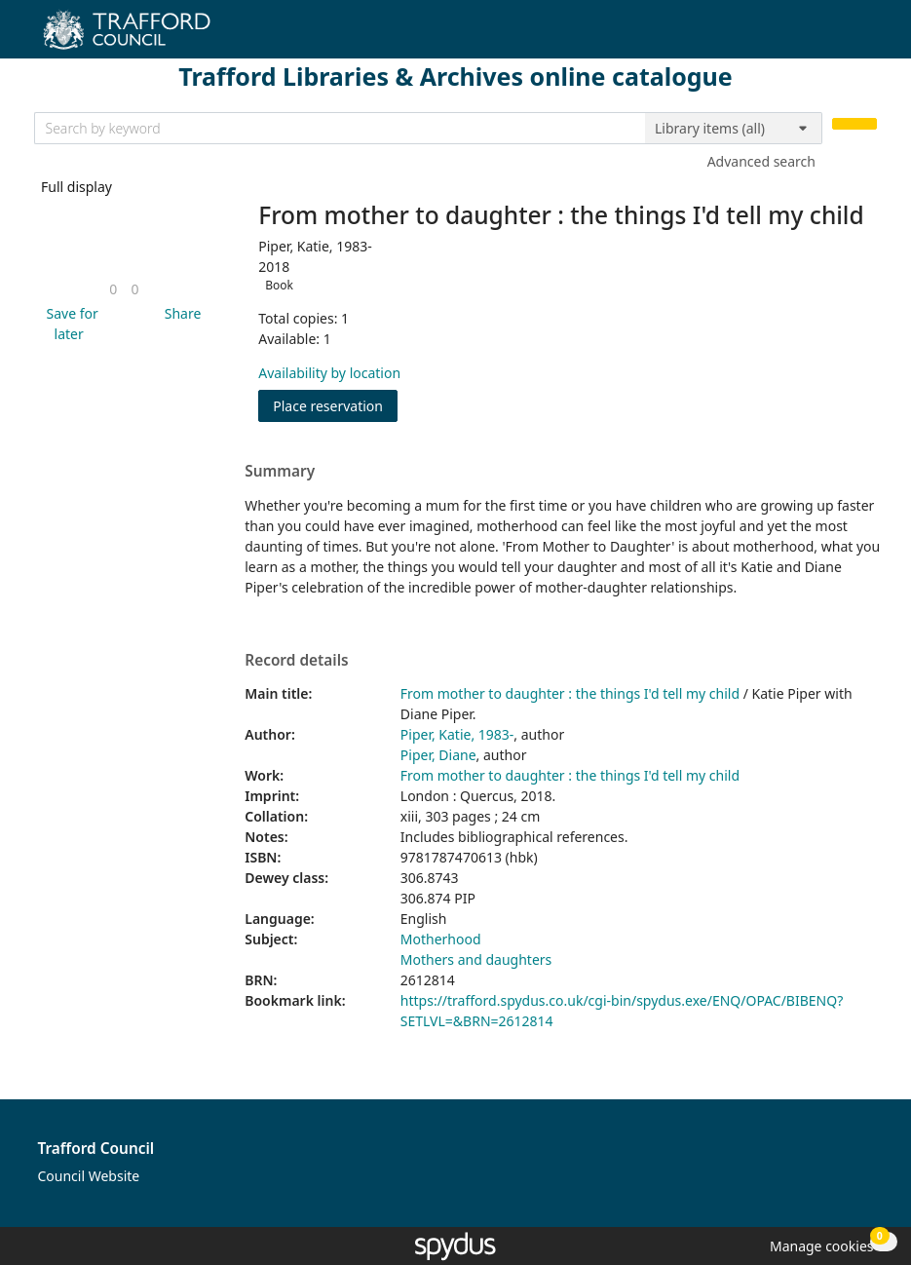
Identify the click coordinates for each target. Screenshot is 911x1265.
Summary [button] (280, 471)
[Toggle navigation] (866, 36)
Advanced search (761, 161)
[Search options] (733, 128)
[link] (113, 289)
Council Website (89, 1176)
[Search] (854, 124)
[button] (69, 323)
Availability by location (329, 373)
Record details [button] (296, 661)
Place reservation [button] (335, 405)
